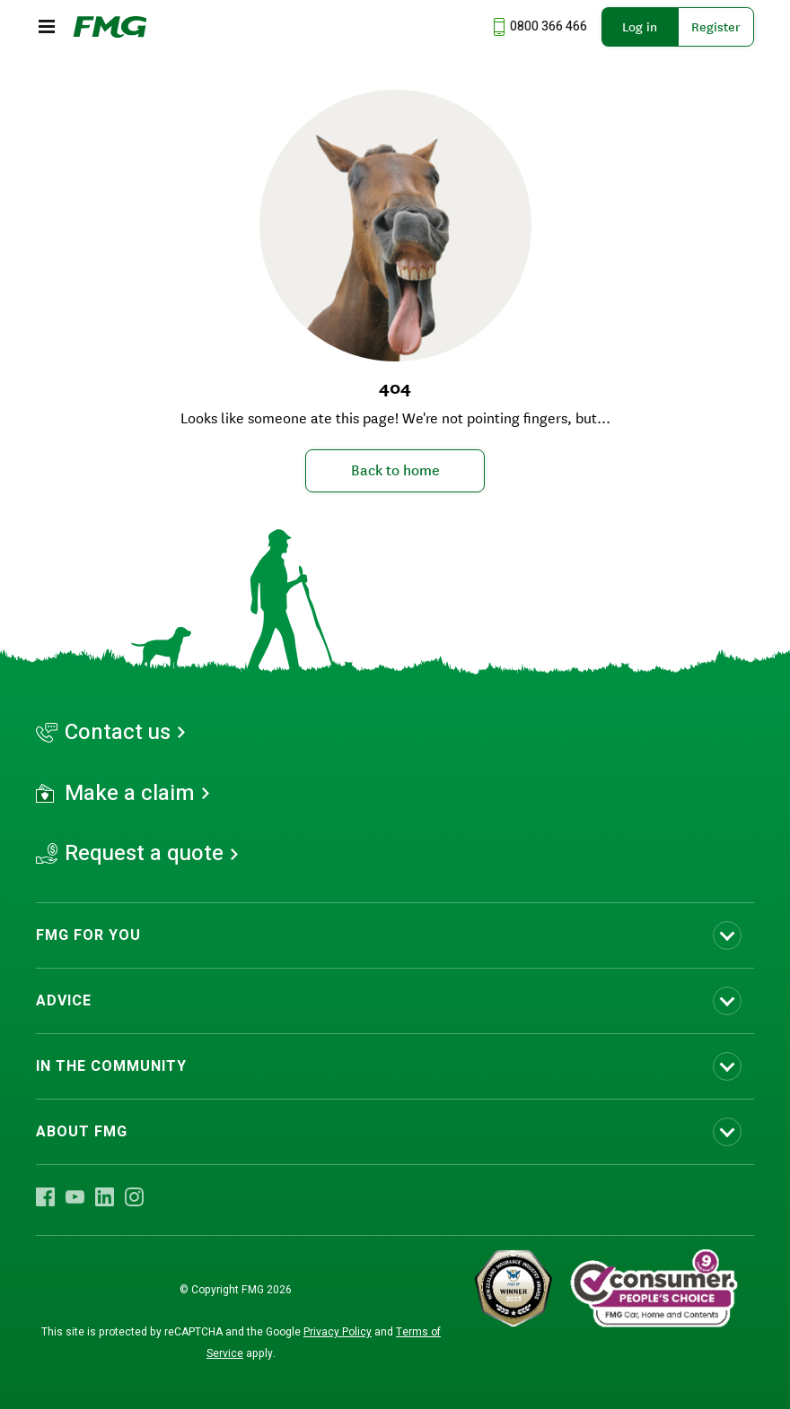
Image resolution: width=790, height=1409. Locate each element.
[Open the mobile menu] (46, 27)
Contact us (118, 732)
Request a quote (144, 853)
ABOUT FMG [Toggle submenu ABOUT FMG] (81, 1132)
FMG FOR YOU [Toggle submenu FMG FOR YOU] (88, 935)
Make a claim (130, 793)
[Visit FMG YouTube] (75, 1196)
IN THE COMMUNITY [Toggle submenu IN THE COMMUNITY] (111, 1066)
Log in (639, 27)
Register (716, 27)
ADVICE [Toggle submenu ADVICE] (64, 1001)
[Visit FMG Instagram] (134, 1196)
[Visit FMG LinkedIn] (104, 1196)
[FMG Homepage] (110, 27)
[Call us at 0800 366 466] (537, 27)
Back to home (395, 470)
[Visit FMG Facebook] (45, 1196)
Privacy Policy (337, 1332)
